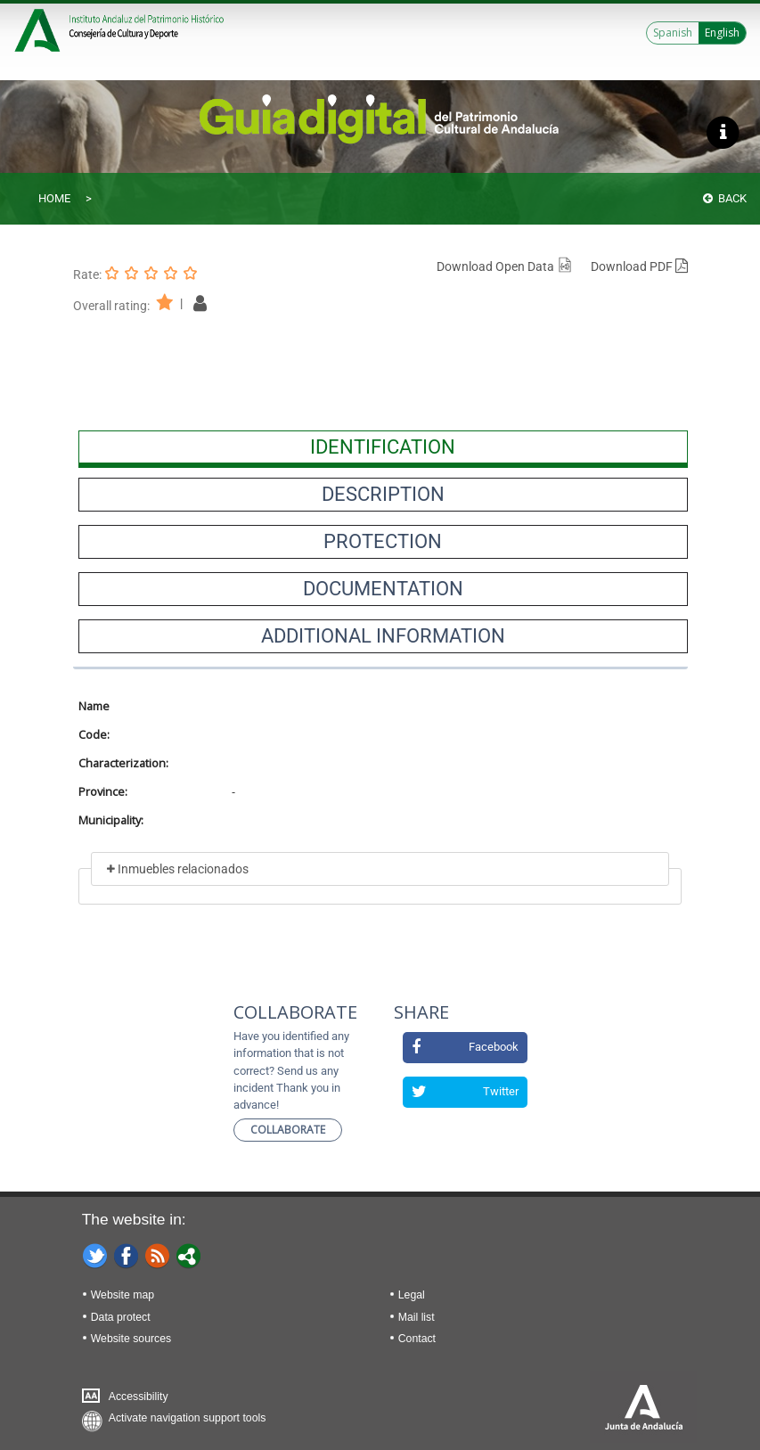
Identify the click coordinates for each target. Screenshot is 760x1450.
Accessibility (138, 1396)
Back (725, 198)
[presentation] (382, 447)
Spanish (672, 32)
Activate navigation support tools (187, 1418)
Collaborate (287, 1129)
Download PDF (639, 266)
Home (54, 198)
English (722, 32)
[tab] (382, 447)
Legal (411, 1295)
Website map (122, 1295)
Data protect (121, 1317)
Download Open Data (505, 266)
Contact (417, 1338)
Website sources (131, 1338)
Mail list (416, 1317)
